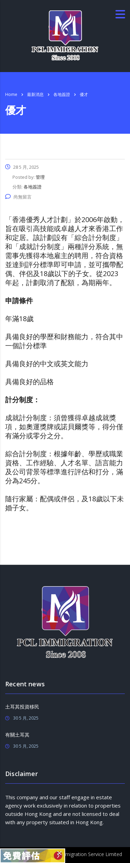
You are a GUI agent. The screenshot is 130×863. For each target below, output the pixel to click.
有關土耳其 (17, 734)
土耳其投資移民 (22, 706)
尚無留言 (18, 197)
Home (11, 94)
